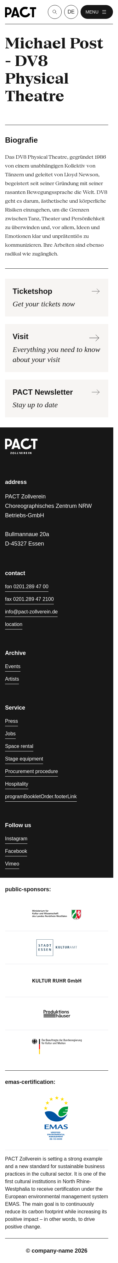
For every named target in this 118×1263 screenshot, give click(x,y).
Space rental (19, 746)
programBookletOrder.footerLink (41, 796)
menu (97, 12)
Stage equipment (24, 758)
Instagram (16, 838)
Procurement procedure (31, 771)
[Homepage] (20, 12)
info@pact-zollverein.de (31, 611)
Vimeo (12, 863)
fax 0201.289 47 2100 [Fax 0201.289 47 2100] (29, 599)
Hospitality (16, 784)
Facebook (16, 851)
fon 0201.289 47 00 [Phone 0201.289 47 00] (26, 586)
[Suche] (55, 12)
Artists (12, 679)
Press (11, 721)
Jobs (10, 733)
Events (12, 666)
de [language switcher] (71, 11)
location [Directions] (13, 624)
